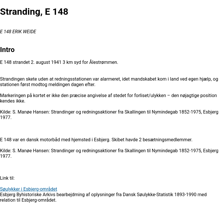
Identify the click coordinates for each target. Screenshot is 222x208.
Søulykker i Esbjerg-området (28, 189)
